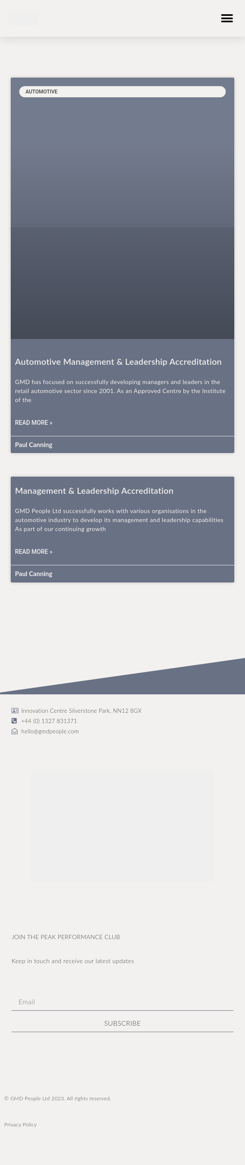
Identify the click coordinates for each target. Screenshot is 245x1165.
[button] (226, 18)
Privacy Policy (20, 1124)
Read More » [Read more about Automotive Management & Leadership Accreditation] (34, 422)
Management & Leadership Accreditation (94, 490)
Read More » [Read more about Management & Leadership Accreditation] (34, 551)
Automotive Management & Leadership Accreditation (118, 361)
